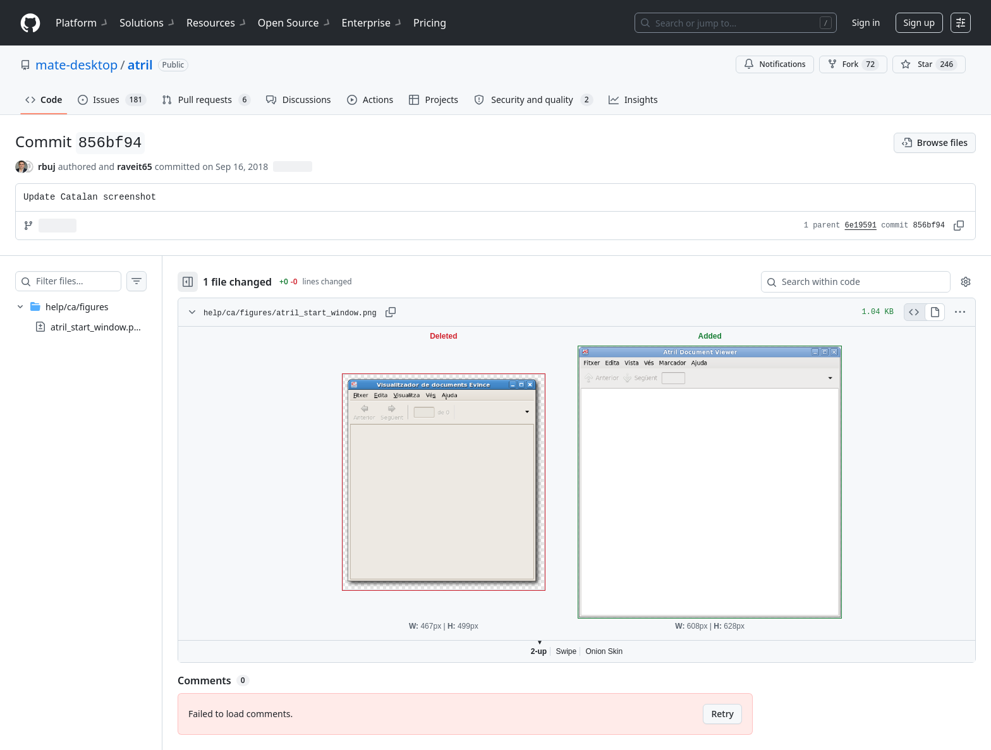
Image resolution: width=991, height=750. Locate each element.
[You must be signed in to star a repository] (929, 64)
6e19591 (861, 225)
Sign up (919, 22)
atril (140, 64)
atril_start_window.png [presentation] (98, 327)
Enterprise (372, 23)
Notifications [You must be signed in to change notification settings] (774, 64)
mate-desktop (76, 64)
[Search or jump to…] (735, 22)
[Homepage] (30, 23)
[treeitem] (93, 316)
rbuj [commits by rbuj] (47, 166)
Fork (853, 64)
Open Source (295, 23)
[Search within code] (850, 282)
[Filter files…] (91, 281)
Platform (82, 23)
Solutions (147, 23)
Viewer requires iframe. (589, 494)
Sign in (866, 22)
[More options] (960, 312)
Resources (217, 23)
